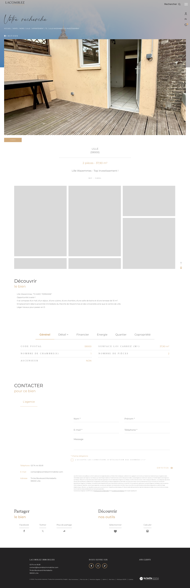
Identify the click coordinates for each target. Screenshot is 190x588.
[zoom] (40, 255)
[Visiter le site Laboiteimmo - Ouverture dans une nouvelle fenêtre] (149, 578)
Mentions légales (95, 579)
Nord (22, 28)
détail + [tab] (63, 334)
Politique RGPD (121, 579)
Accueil (7, 28)
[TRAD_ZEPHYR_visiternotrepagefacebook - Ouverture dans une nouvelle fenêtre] (91, 565)
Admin (105, 579)
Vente (15, 28)
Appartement (38, 28)
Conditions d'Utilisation (118, 490)
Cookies (130, 579)
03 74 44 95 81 (37, 465)
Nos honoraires (73, 579)
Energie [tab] (102, 334)
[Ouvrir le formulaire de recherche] (172, 4)
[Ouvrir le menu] (186, 4)
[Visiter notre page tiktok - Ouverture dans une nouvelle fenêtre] (104, 565)
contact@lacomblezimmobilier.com (47, 472)
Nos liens (112, 579)
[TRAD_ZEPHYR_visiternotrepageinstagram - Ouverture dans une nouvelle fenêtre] (98, 565)
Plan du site (84, 579)
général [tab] (45, 334)
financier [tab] (82, 334)
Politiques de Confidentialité (101, 490)
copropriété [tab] (142, 334)
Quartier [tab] (121, 334)
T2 (46, 28)
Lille (28, 28)
